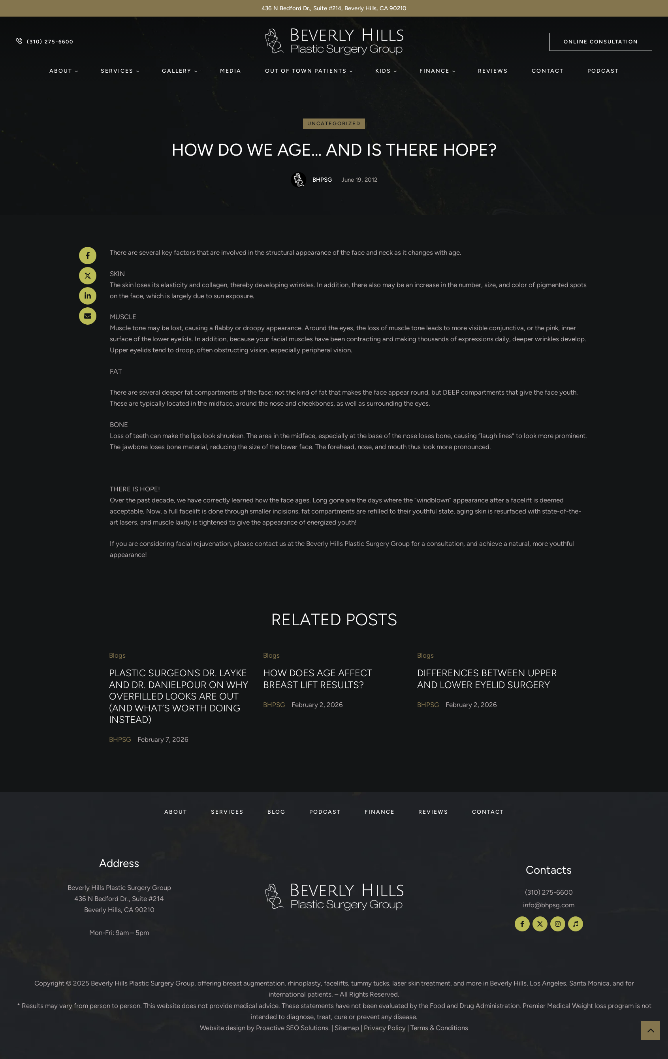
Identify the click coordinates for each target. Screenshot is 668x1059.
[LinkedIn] (87, 296)
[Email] (87, 316)
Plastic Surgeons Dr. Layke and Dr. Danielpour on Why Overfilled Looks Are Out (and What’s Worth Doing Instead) (178, 696)
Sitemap (347, 1028)
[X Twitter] (87, 275)
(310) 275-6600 (549, 892)
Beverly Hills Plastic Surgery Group (142, 983)
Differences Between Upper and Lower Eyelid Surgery (487, 678)
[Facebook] (87, 255)
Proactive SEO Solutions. (293, 1028)
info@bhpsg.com (548, 905)
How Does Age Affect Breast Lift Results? (317, 678)
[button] (600, 42)
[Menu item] (63, 71)
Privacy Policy (385, 1028)
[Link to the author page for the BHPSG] (299, 180)
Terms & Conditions (439, 1028)
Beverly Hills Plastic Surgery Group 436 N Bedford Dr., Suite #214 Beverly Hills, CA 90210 (119, 899)
